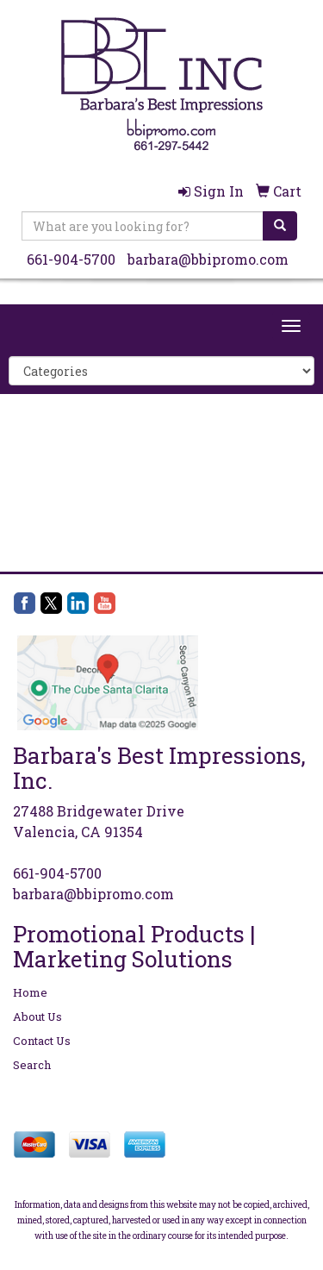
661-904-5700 (71, 259)
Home (30, 992)
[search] (280, 226)
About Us (37, 1016)
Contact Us (42, 1040)
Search (32, 1065)
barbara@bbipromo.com (208, 259)
